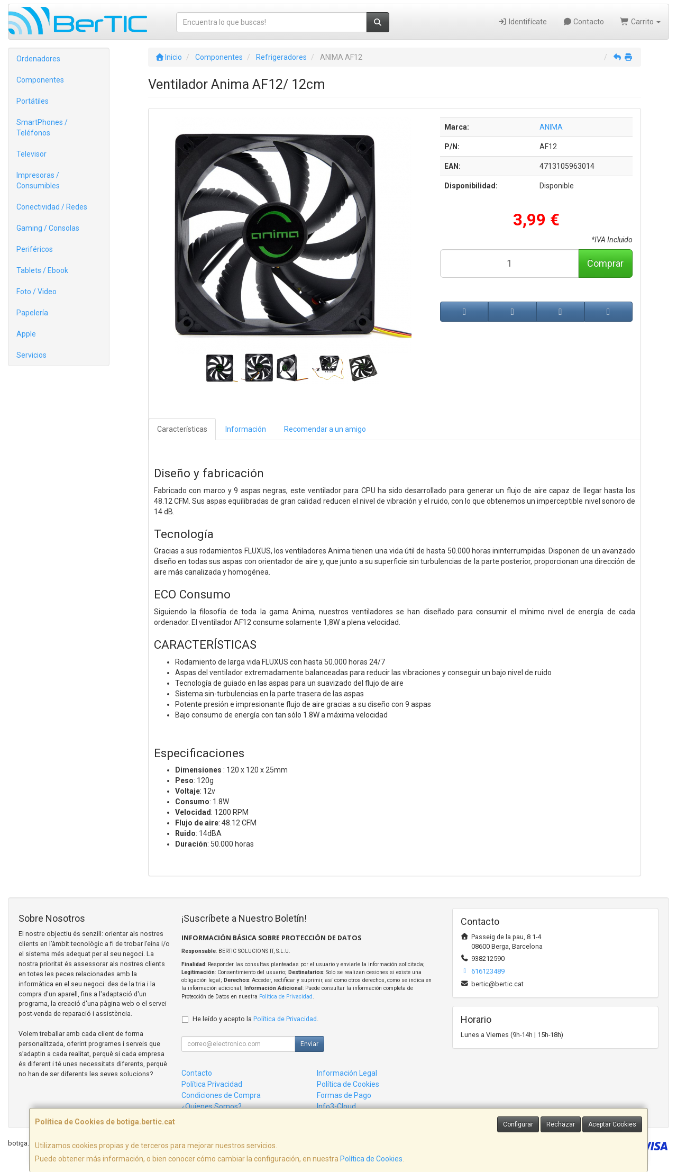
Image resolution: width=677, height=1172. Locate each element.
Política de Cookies (371, 1159)
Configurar (518, 1124)
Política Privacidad (211, 1084)
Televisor (31, 154)
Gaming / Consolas (47, 228)
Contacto (584, 21)
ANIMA (551, 127)
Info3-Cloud (336, 1106)
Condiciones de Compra (221, 1095)
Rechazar (560, 1124)
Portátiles (32, 101)
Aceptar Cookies (612, 1124)
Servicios (31, 355)
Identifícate (522, 21)
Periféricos (34, 249)
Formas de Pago (344, 1095)
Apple (26, 334)
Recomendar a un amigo (325, 429)
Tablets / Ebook (42, 270)
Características (182, 429)
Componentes (40, 80)
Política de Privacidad (286, 997)
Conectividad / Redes (51, 207)
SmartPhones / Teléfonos (42, 127)
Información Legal (347, 1073)
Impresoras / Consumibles (38, 180)
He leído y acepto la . (255, 1019)
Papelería (32, 312)
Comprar (605, 263)
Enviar (309, 1044)
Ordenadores (38, 58)
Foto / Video (36, 291)
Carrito (640, 21)
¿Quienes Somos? (211, 1106)
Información (245, 429)
